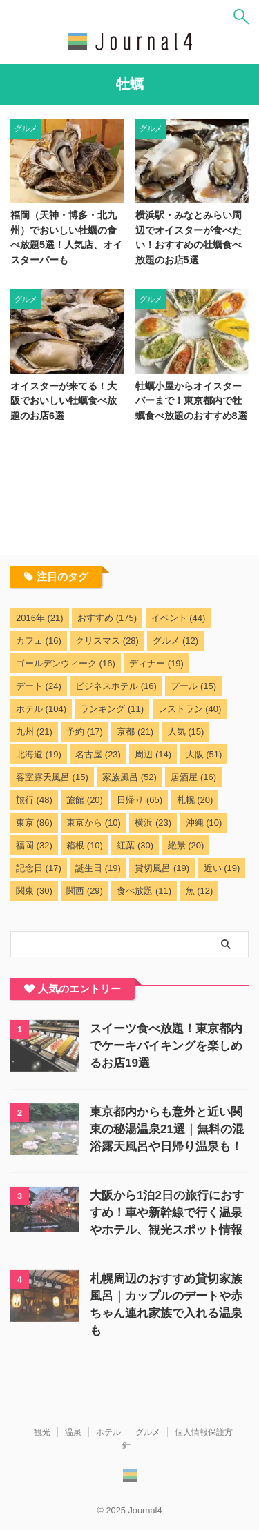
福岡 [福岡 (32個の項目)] (34, 845)
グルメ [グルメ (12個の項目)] (175, 640)
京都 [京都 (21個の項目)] (135, 731)
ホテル (108, 1432)
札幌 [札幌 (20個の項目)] (195, 800)
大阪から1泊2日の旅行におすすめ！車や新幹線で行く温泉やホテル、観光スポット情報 (167, 1212)
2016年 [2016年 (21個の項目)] (40, 618)
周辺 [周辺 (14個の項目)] (153, 754)
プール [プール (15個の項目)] (193, 686)
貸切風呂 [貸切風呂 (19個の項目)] (162, 868)
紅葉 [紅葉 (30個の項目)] (135, 845)
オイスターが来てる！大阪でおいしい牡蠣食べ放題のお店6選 (63, 400)
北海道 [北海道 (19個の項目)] (38, 754)
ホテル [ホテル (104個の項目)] (41, 709)
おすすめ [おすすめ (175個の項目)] (107, 618)
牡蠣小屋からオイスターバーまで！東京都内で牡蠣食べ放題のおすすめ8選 (191, 400)
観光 (42, 1432)
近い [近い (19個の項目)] (222, 868)
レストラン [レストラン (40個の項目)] (190, 709)
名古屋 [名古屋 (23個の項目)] (98, 754)
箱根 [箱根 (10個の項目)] (84, 845)
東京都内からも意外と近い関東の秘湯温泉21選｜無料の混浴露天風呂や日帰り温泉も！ (167, 1129)
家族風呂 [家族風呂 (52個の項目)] (129, 777)
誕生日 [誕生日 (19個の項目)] (98, 868)
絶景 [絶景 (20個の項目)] (186, 845)
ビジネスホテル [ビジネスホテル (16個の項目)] (116, 686)
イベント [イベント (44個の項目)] (178, 618)
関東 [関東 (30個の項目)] (34, 891)
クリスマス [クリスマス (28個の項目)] (107, 640)
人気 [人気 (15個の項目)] (186, 731)
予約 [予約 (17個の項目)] (84, 731)
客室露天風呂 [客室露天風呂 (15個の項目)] (52, 777)
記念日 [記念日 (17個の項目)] (38, 868)
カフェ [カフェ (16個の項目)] (38, 640)
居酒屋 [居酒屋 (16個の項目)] (193, 777)
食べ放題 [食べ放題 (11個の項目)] (144, 891)
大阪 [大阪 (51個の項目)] (204, 754)
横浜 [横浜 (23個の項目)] (153, 822)
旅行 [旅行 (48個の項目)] (34, 800)
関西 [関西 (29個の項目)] (84, 891)
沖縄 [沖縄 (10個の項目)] (204, 822)
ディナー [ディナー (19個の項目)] (156, 663)
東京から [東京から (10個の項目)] (93, 822)
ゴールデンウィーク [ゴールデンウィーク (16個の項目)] (65, 663)
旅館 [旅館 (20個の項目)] (84, 800)
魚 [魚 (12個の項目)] (199, 891)
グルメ (147, 1432)
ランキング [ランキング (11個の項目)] (112, 709)
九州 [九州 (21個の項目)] (34, 731)
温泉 (73, 1432)
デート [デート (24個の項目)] (38, 686)
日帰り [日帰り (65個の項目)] (139, 800)
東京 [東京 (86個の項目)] (34, 822)
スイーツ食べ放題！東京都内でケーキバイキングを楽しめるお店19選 (166, 1046)
